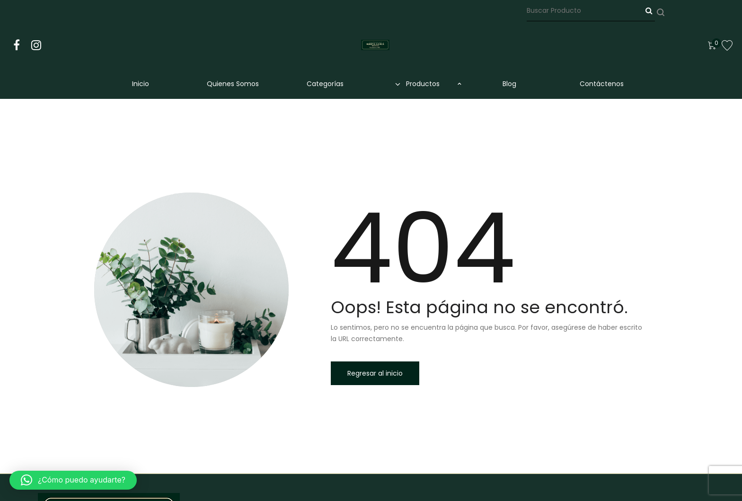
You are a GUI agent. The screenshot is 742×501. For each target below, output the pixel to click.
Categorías (325, 83)
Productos (417, 83)
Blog (509, 83)
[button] (73, 480)
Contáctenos (602, 83)
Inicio (140, 83)
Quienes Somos (233, 83)
